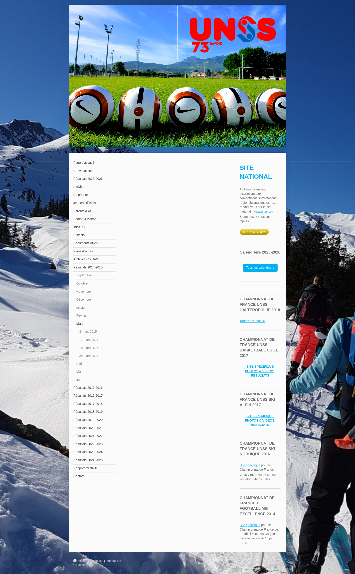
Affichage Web (272, 564)
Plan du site (113, 560)
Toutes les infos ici (253, 321)
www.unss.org (263, 211)
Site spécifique (250, 465)
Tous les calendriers (260, 267)
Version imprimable (88, 560)
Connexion (275, 560)
